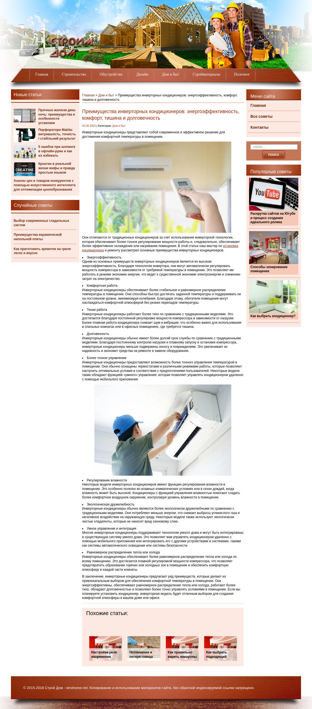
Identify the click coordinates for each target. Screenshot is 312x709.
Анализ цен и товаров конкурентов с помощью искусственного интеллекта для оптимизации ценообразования (45, 185)
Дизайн (142, 74)
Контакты (259, 127)
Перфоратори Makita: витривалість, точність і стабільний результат (57, 134)
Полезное (242, 74)
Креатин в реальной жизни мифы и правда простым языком (56, 168)
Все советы (261, 116)
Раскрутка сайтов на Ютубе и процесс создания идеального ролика (272, 218)
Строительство (74, 74)
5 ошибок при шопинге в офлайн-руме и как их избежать (56, 151)
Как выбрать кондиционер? (273, 316)
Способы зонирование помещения (269, 269)
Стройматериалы (206, 74)
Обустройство (111, 74)
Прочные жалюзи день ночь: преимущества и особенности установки (57, 116)
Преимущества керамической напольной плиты (38, 237)
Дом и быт (170, 74)
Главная (41, 74)
